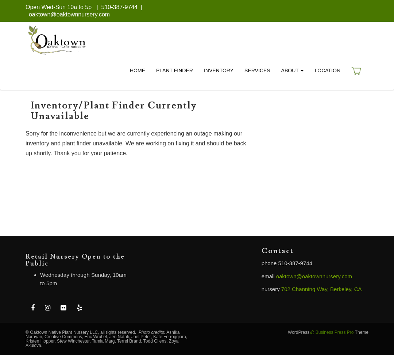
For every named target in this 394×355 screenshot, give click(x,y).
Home (137, 70)
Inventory (218, 70)
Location (327, 70)
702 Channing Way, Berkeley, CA (321, 289)
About (292, 70)
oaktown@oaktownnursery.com (69, 14)
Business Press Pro (332, 332)
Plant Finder (174, 70)
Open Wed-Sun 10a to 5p (59, 7)
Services (257, 70)
